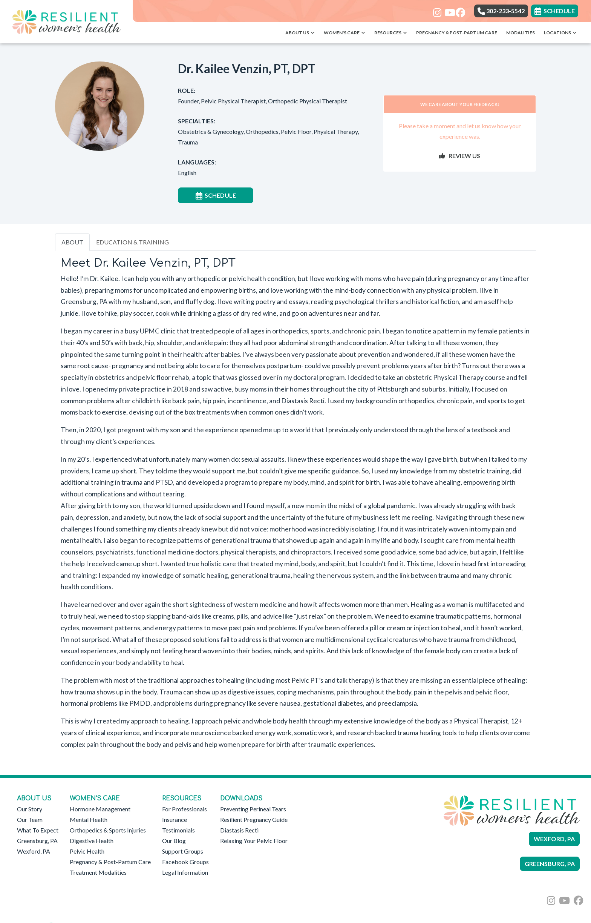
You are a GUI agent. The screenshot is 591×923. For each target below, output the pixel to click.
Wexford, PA (33, 851)
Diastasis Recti (239, 830)
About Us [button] (300, 32)
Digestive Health (91, 840)
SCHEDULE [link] (554, 10)
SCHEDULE (216, 195)
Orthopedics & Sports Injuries (108, 830)
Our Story (29, 808)
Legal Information (185, 872)
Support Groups (182, 851)
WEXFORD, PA (554, 838)
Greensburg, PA (37, 840)
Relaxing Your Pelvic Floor (254, 840)
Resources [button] (390, 32)
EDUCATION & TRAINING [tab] (132, 242)
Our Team (30, 819)
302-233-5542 (501, 10)
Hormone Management (100, 808)
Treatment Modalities (98, 872)
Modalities (520, 32)
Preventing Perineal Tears (253, 808)
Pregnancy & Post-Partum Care (456, 32)
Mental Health (88, 819)
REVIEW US (459, 155)
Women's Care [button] (344, 32)
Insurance (174, 819)
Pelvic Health (87, 851)
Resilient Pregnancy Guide (254, 819)
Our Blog (174, 840)
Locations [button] (560, 32)
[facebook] (458, 10)
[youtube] (447, 10)
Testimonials (178, 830)
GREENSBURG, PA (550, 863)
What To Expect (37, 830)
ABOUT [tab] (72, 242)
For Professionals (184, 808)
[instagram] (436, 10)
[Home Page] (66, 21)
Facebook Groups (185, 861)
